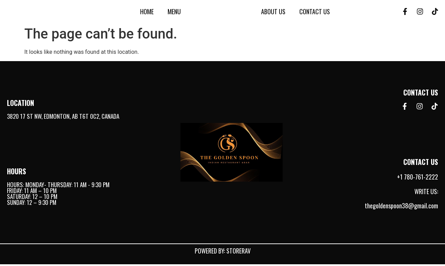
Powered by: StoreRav (223, 252)
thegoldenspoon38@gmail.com (401, 207)
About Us (273, 12)
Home (147, 12)
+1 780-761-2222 (417, 178)
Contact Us (314, 12)
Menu (174, 12)
